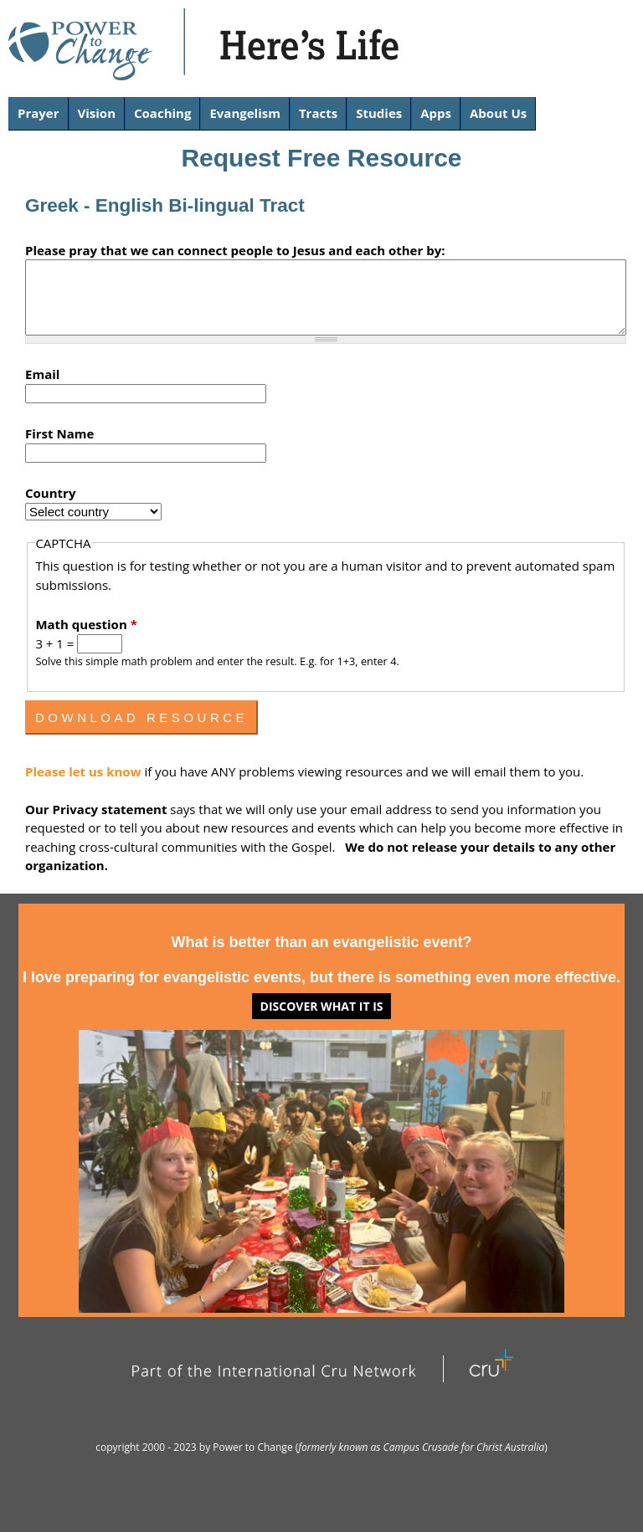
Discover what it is (321, 1006)
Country (50, 492)
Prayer (38, 113)
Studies (379, 113)
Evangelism (244, 113)
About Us (498, 113)
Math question (85, 624)
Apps (435, 113)
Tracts (318, 113)
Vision (97, 113)
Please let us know (84, 771)
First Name (59, 433)
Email (42, 374)
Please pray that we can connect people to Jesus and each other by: (235, 250)
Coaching (162, 113)
